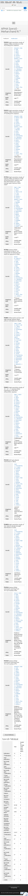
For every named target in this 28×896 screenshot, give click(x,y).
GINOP (14, 2)
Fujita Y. (16, 187)
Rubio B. (17, 117)
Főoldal (2, 1)
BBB (14, 1)
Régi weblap (19, 2)
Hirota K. (18, 483)
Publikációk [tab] (6, 38)
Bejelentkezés (8, 2)
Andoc (17, 1)
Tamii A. (17, 87)
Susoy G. (16, 593)
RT (21, 1)
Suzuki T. (18, 436)
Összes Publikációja (9, 734)
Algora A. (18, 191)
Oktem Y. (18, 620)
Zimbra (6, 1)
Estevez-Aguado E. (17, 337)
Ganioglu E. (16, 48)
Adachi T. (18, 325)
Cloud (10, 1)
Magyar (14, 5)
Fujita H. (17, 477)
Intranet (2, 2)
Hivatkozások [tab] (14, 38)
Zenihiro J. (19, 296)
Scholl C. (17, 226)
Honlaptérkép (14, 887)
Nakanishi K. (18, 364)
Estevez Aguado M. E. (17, 405)
